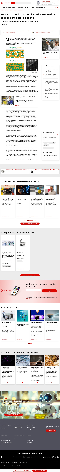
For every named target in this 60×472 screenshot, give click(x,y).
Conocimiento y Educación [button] (29, 7)
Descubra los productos (31, 423)
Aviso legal (3, 465)
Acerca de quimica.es (23, 462)
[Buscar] (30, 3)
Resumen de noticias (4, 428)
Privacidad (19, 465)
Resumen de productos (31, 430)
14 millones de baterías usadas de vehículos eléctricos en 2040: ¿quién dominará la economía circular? (51, 95)
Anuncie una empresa (18, 427)
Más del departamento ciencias (30, 223)
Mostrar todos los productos (30, 275)
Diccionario (16, 437)
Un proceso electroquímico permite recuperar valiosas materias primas (50, 76)
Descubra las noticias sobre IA (13, 414)
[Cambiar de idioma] (57, 7)
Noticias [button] (3, 7)
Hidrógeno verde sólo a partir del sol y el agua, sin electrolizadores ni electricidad (51, 70)
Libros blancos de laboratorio (6, 438)
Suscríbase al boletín (49, 291)
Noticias (28, 437)
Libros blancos (30, 440)
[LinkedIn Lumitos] (58, 465)
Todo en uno (29, 442)
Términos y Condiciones (11, 465)
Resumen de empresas (18, 429)
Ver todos (46, 149)
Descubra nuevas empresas (19, 425)
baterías (21, 42)
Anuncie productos (30, 429)
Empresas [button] (8, 7)
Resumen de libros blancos (5, 444)
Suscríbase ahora (51, 430)
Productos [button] (12, 7)
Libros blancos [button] (19, 7)
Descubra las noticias (4, 423)
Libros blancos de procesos (6, 440)
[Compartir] (56, 7)
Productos (29, 438)
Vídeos (15, 438)
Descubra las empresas (18, 423)
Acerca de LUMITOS (14, 462)
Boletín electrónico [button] (40, 7)
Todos (13, 2)
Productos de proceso (31, 427)
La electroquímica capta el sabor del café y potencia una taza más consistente (51, 89)
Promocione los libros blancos (6, 442)
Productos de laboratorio (32, 425)
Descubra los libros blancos (6, 437)
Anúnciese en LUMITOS (5, 462)
